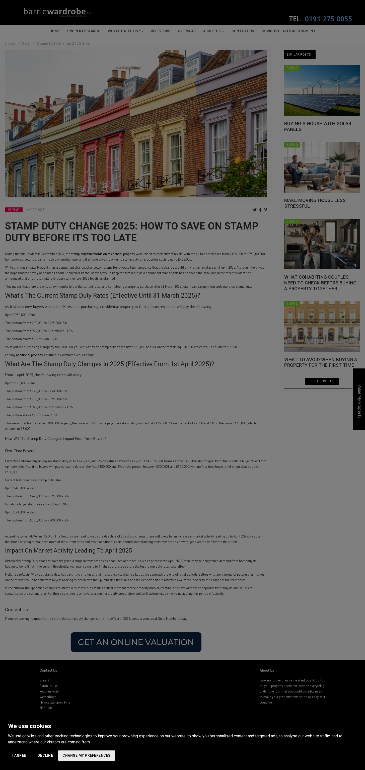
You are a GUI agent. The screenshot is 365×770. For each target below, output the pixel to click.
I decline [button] (44, 755)
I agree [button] (19, 755)
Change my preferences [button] (86, 755)
